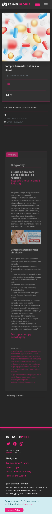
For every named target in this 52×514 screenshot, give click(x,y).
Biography (13, 169)
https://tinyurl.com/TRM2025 (26, 193)
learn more (28, 504)
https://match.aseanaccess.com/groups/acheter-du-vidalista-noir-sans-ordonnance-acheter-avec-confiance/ (26, 351)
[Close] (14, 510)
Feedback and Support (16, 475)
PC (9, 95)
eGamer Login (12, 467)
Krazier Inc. (10, 453)
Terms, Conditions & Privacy (18, 471)
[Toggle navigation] (46, 4)
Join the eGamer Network (17, 463)
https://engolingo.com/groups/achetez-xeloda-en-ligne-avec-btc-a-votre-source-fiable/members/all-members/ (26, 344)
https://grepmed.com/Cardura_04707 (26, 356)
